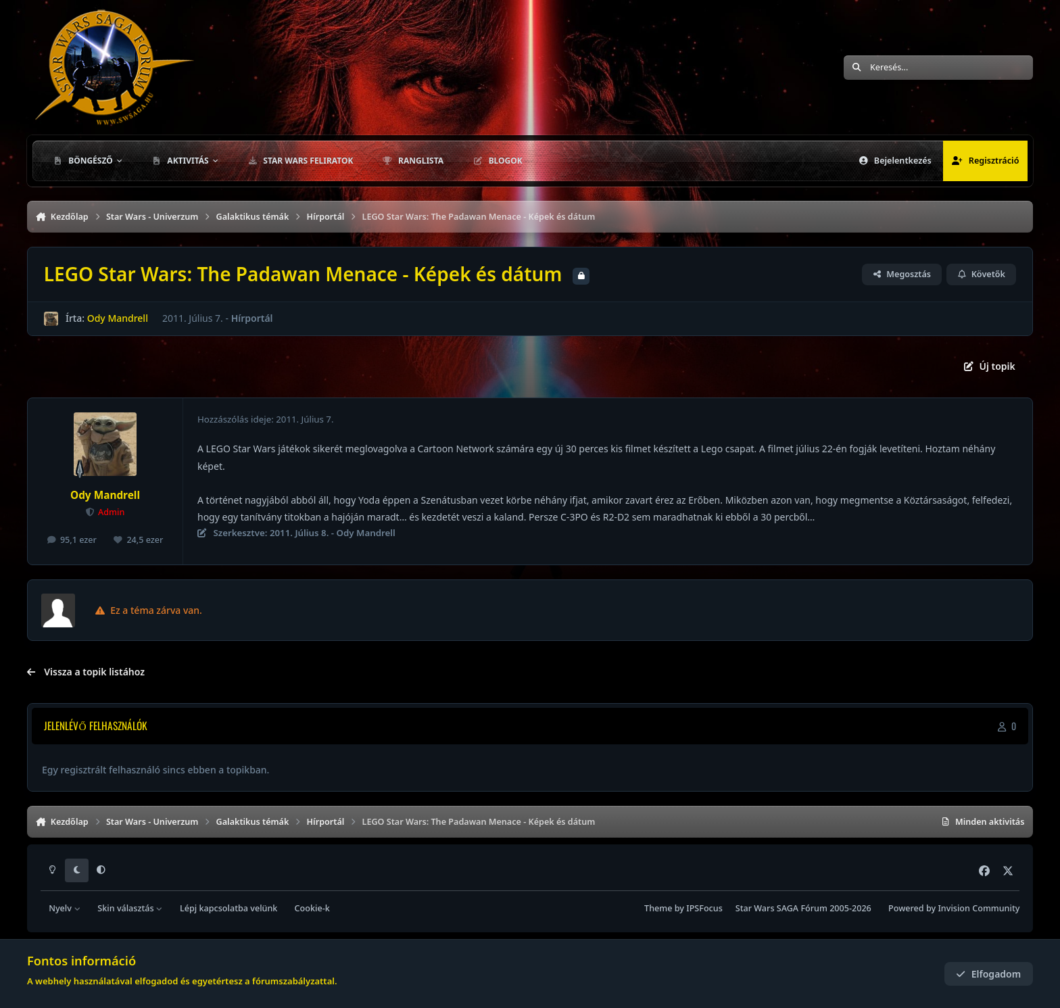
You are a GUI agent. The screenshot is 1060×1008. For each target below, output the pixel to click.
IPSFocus (704, 908)
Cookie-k (312, 908)
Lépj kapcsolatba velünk (228, 908)
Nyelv (64, 908)
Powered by (953, 908)
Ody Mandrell (117, 318)
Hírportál (252, 318)
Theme (658, 908)
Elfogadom (988, 973)
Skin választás (130, 908)
